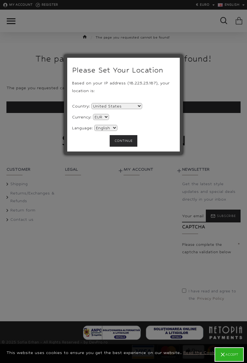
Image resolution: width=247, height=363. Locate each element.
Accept (231, 354)
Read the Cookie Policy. (207, 352)
